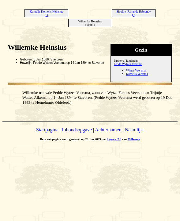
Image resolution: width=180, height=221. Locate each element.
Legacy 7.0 (114, 139)
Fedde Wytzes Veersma (128, 64)
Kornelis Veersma (137, 74)
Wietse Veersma (136, 70)
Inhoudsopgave (77, 129)
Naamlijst (134, 129)
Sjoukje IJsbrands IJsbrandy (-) (133, 13)
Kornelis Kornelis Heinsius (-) (46, 13)
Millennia (134, 139)
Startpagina (47, 129)
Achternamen (108, 129)
